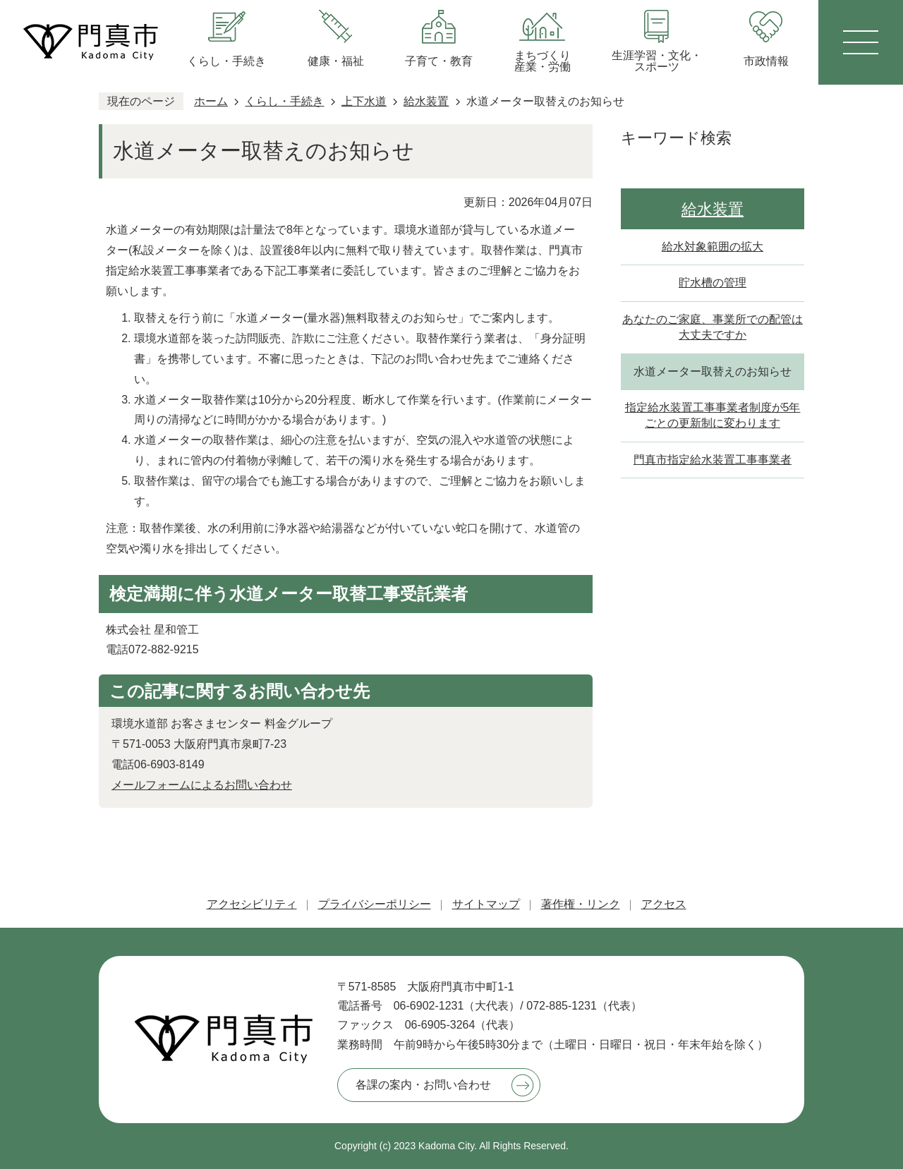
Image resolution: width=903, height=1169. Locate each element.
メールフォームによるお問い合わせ (201, 785)
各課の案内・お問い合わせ (423, 1085)
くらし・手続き (284, 101)
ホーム (211, 101)
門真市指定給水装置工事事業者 (713, 460)
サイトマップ (486, 904)
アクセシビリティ (252, 904)
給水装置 (426, 101)
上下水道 (364, 101)
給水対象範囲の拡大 (712, 247)
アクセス (663, 904)
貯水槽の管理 (712, 283)
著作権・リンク (580, 904)
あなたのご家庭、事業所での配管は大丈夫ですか (712, 327)
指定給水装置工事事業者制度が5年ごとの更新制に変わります (713, 415)
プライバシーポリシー (374, 904)
